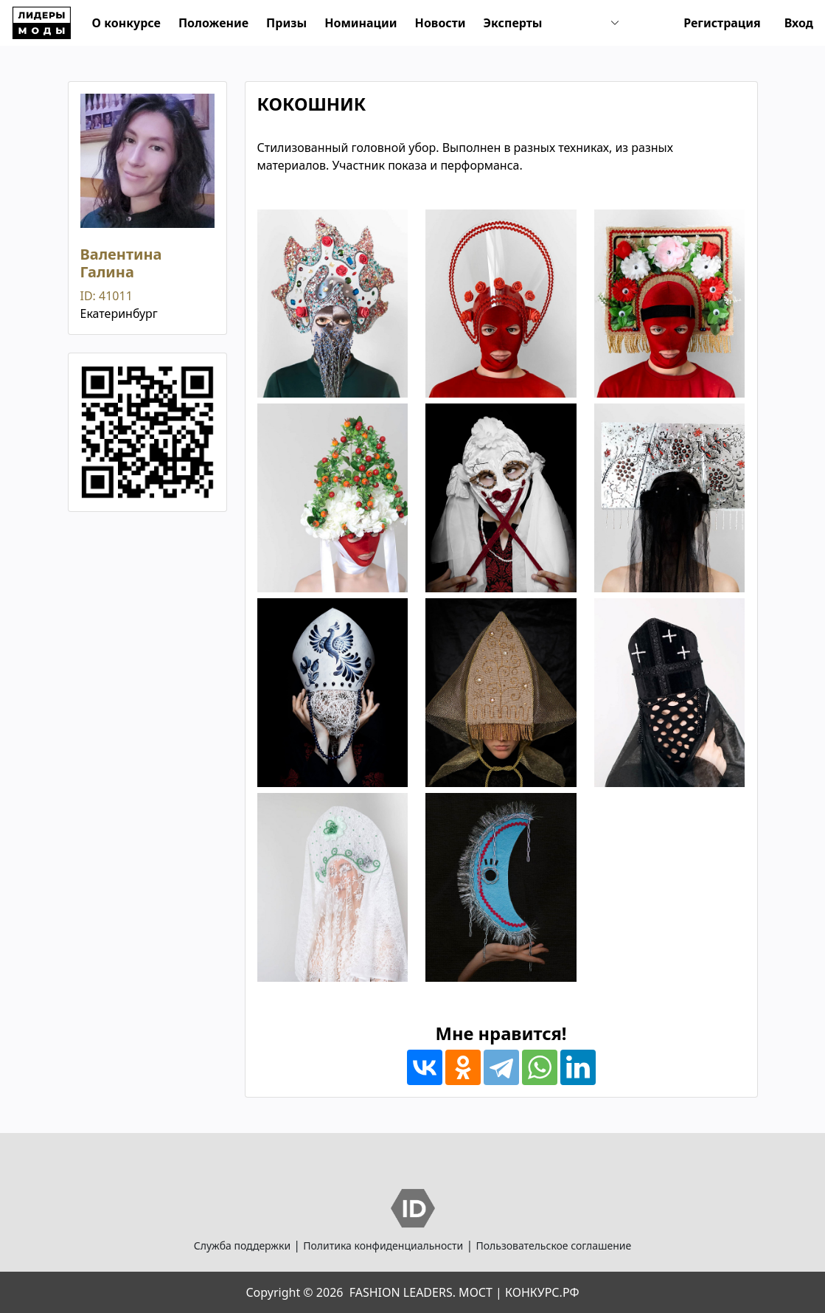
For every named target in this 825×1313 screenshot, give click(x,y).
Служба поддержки (242, 1245)
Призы (286, 23)
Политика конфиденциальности (383, 1245)
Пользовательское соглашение (553, 1245)
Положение (213, 23)
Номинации (360, 23)
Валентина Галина (121, 263)
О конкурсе (126, 23)
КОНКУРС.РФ (542, 1292)
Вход (798, 23)
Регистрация (722, 23)
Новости (440, 23)
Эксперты (513, 23)
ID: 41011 (106, 296)
